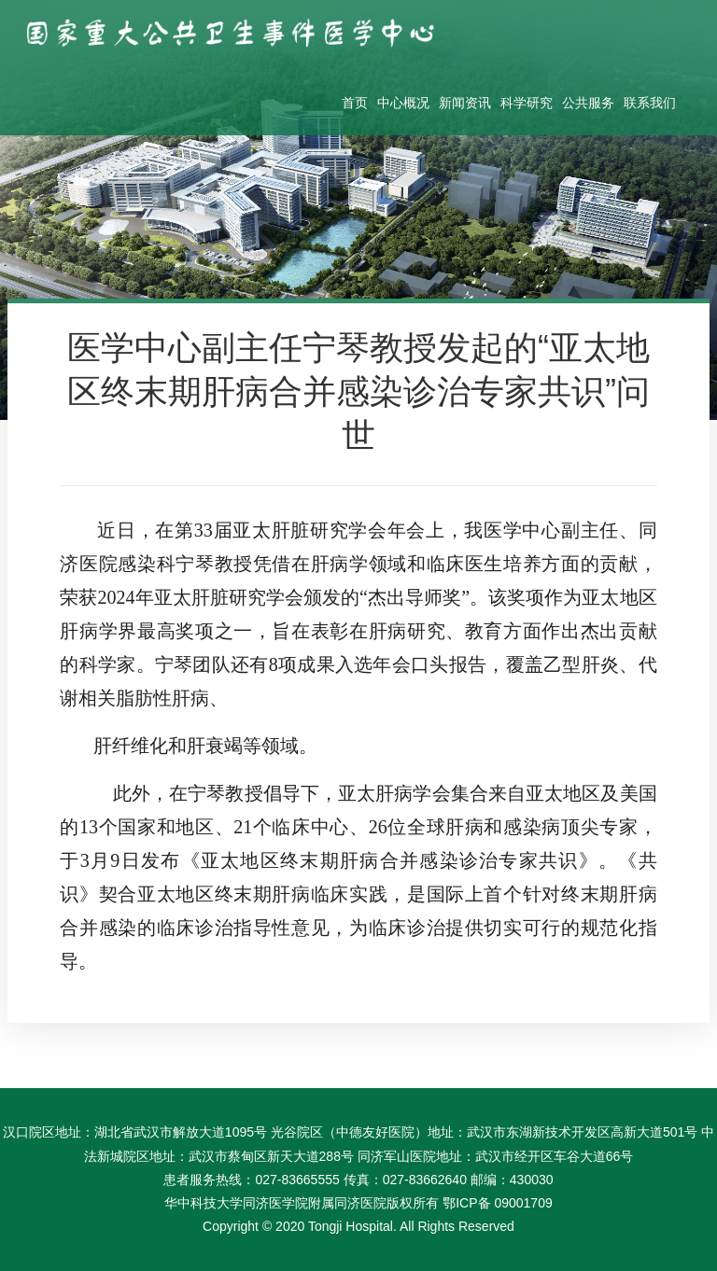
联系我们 (650, 102)
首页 (355, 102)
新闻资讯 (465, 102)
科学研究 (526, 102)
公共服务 (588, 102)
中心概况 (403, 102)
